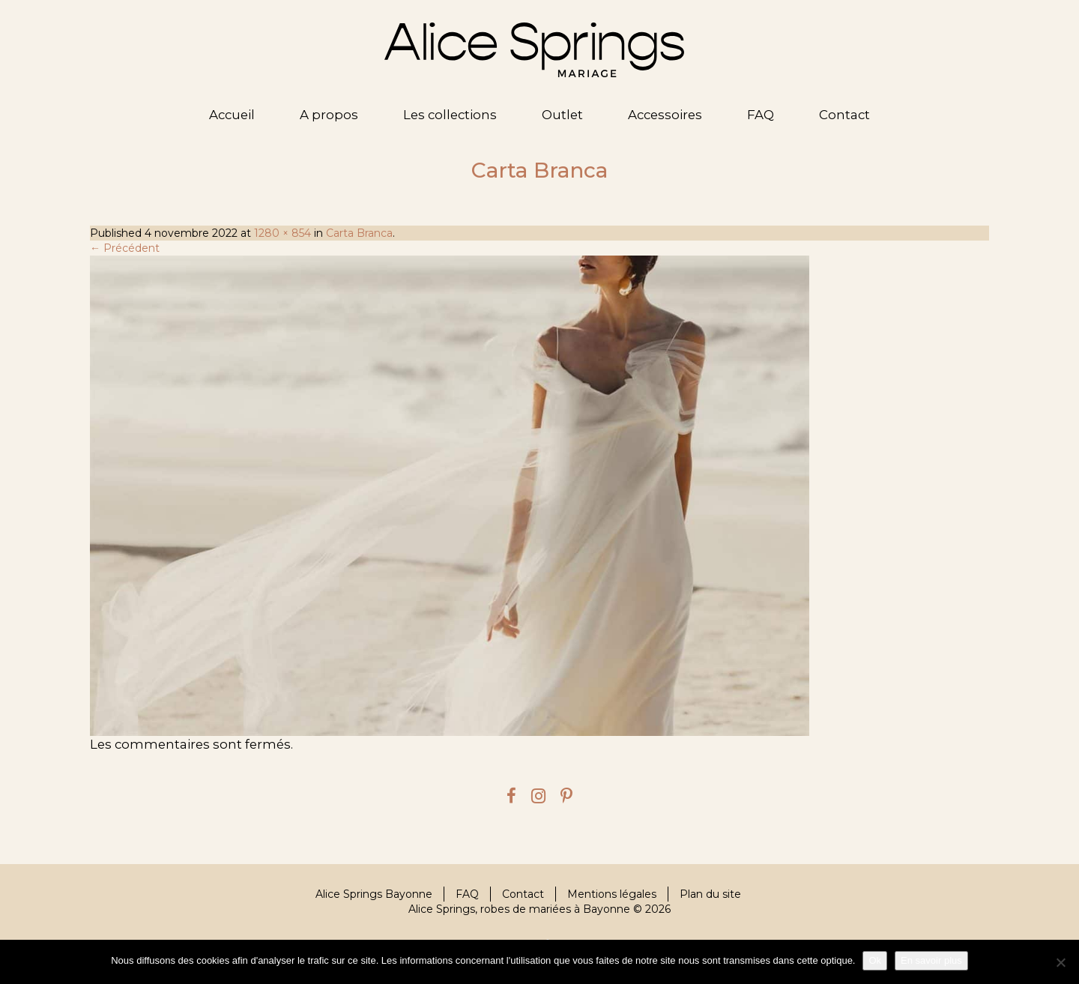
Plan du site (710, 894)
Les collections (450, 114)
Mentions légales (611, 894)
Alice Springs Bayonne (373, 894)
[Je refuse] (1060, 962)
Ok (874, 960)
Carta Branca (359, 233)
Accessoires (665, 114)
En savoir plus (931, 960)
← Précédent (125, 248)
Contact (844, 114)
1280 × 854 (282, 233)
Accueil (232, 114)
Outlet (562, 114)
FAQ (760, 114)
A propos (329, 114)
